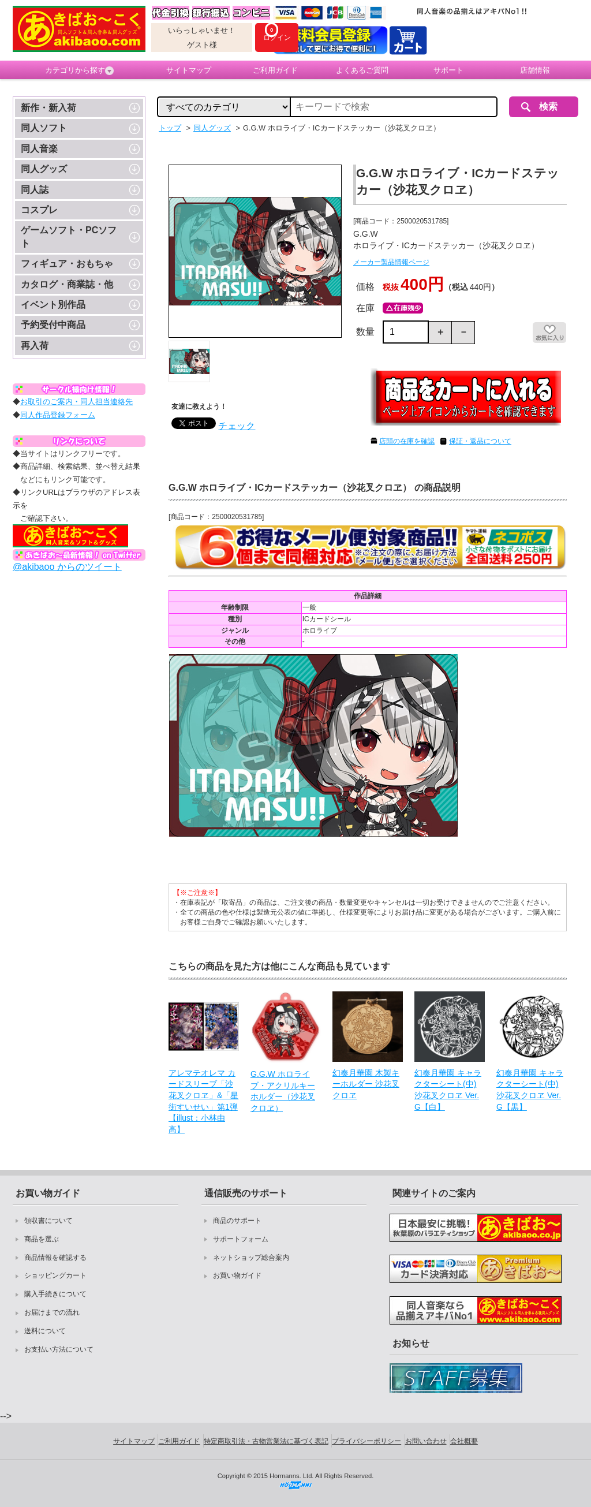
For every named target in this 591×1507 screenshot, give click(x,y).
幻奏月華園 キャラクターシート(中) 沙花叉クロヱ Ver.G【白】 (447, 1089)
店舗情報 (535, 70)
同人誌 (34, 190)
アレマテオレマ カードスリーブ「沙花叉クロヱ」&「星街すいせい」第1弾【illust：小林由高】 (203, 1101)
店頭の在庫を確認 (407, 441)
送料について (45, 1331)
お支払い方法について (58, 1349)
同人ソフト (44, 128)
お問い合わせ (426, 1441)
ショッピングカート (55, 1275)
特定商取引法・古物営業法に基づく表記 (266, 1441)
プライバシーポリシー (366, 1441)
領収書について (48, 1221)
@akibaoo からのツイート (67, 567)
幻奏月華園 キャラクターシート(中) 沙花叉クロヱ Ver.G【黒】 (529, 1089)
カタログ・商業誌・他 (67, 284)
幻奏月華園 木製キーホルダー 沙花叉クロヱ (365, 1084)
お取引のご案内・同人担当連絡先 (76, 401)
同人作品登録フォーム (57, 415)
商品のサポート (237, 1221)
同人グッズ (44, 169)
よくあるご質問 (362, 70)
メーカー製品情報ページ (391, 262)
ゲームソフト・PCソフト (69, 236)
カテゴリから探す (79, 70)
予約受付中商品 (53, 325)
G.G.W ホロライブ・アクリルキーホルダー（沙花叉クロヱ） (282, 1091)
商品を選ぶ (41, 1239)
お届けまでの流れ (52, 1312)
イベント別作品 (53, 304)
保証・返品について (480, 441)
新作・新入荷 (48, 108)
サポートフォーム (240, 1239)
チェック (236, 426)
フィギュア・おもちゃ (67, 263)
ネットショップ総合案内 (251, 1258)
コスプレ (39, 210)
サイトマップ (188, 70)
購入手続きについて (55, 1294)
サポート (448, 70)
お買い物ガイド (237, 1275)
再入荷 (34, 345)
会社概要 (464, 1441)
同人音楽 (39, 149)
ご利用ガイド (275, 70)
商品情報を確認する (55, 1258)
